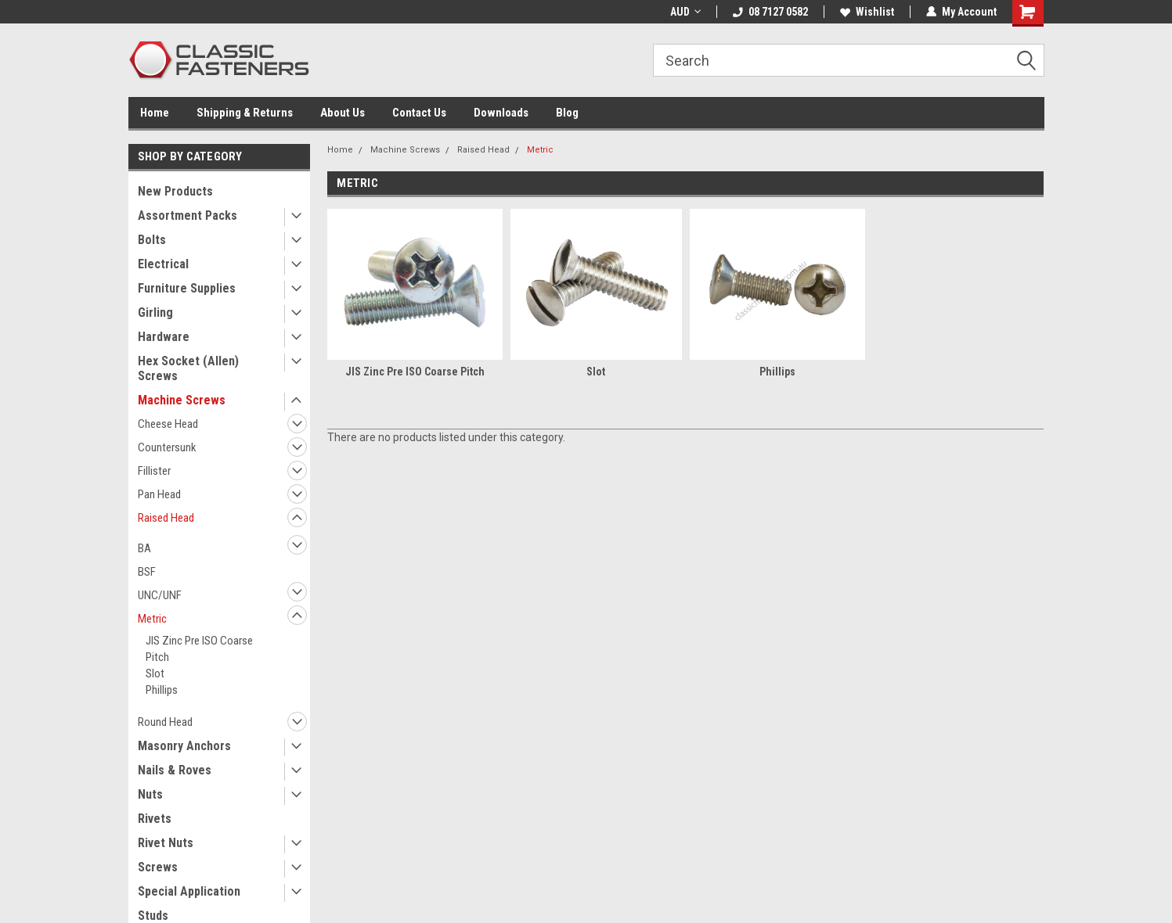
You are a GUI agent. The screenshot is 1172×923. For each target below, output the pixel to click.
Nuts (150, 794)
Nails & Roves (174, 770)
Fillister (154, 471)
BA (144, 548)
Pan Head (159, 494)
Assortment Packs (187, 215)
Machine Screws (181, 400)
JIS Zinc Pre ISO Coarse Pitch (199, 649)
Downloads (501, 113)
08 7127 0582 (770, 11)
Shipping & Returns (245, 113)
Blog (567, 113)
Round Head (165, 722)
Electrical (163, 264)
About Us (342, 113)
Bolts (152, 239)
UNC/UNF (160, 595)
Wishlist (867, 11)
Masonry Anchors (184, 745)
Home (154, 113)
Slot (155, 673)
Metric (152, 619)
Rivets (154, 818)
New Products (175, 191)
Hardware (163, 336)
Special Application (189, 891)
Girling (155, 312)
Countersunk (167, 447)
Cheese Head (168, 424)
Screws (158, 867)
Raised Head (166, 518)
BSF (147, 572)
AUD (685, 11)
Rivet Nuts (165, 842)
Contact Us (419, 113)
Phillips (162, 690)
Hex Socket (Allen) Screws (188, 368)
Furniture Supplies (187, 288)
